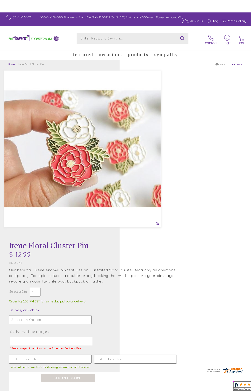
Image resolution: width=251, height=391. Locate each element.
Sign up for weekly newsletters (126, 274)
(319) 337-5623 (22, 17)
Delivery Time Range (145, 163)
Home (11, 62)
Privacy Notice (184, 387)
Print (221, 62)
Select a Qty (134, 123)
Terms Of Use (161, 387)
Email (238, 62)
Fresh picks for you (125, 253)
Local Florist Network (211, 387)
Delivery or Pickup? (141, 142)
